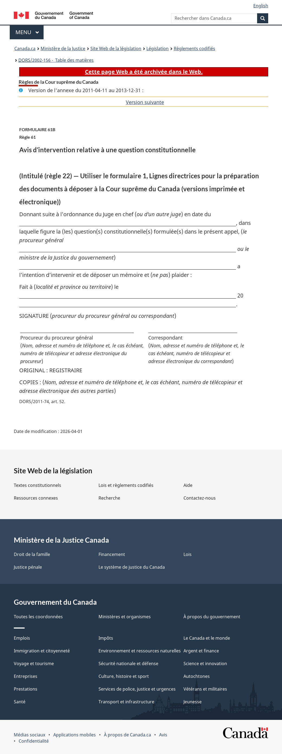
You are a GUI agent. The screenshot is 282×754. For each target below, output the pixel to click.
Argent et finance (201, 651)
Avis (163, 735)
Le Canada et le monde (206, 638)
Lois (187, 554)
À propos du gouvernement (211, 617)
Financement (112, 554)
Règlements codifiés (194, 48)
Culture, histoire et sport (124, 676)
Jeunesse (192, 702)
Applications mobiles (74, 735)
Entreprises (25, 676)
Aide (187, 485)
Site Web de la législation (115, 48)
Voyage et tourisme (34, 663)
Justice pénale (28, 567)
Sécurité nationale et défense (128, 663)
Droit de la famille (32, 554)
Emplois (22, 638)
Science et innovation (205, 663)
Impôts (106, 638)
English (260, 6)
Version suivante (145, 102)
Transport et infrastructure (126, 702)
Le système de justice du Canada (132, 567)
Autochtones (196, 676)
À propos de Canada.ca (127, 735)
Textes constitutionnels (37, 485)
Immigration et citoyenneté (42, 651)
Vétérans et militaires (205, 689)
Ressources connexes (36, 498)
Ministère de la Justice (63, 48)
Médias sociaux (29, 735)
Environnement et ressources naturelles (140, 651)
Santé (19, 702)
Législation (157, 48)
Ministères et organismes (125, 617)
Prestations (25, 689)
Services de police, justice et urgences (137, 689)
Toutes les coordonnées (38, 617)
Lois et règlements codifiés (126, 485)
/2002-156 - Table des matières (56, 60)
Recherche (109, 498)
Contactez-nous (199, 498)
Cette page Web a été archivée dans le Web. (144, 71)
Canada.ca (24, 48)
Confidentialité (34, 741)
